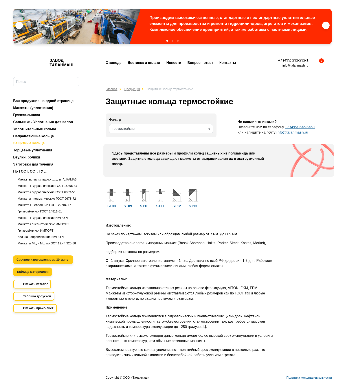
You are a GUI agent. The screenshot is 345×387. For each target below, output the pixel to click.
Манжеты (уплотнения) (33, 108)
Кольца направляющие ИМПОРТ (41, 237)
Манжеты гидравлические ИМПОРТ (43, 218)
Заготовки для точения (33, 164)
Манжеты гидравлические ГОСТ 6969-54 (46, 192)
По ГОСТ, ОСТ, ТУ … (30, 171)
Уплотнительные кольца (34, 129)
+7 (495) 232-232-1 (293, 60)
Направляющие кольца (33, 136)
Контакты (227, 63)
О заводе (113, 63)
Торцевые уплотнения (32, 150)
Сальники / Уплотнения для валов (43, 122)
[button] (167, 41)
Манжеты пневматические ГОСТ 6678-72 (47, 198)
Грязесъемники (26, 115)
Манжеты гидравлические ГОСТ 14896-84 (47, 186)
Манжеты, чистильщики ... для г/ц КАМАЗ (47, 179)
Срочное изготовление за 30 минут (43, 259)
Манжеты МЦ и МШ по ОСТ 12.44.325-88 (47, 243)
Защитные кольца (29, 143)
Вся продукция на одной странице (43, 101)
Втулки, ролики (26, 157)
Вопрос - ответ (200, 63)
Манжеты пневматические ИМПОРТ (43, 224)
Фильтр (115, 119)
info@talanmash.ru (295, 65)
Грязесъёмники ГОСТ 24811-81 (40, 211)
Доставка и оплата (144, 63)
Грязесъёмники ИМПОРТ (35, 230)
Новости (173, 63)
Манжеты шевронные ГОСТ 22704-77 (44, 205)
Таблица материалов (33, 272)
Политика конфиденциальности (309, 377)
